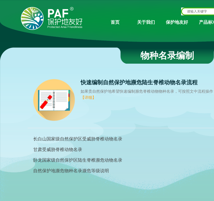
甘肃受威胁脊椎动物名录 (57, 149)
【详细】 (88, 97)
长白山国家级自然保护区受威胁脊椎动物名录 (77, 139)
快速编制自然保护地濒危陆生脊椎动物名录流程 (139, 82)
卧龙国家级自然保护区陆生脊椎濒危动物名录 (77, 160)
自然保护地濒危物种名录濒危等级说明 (71, 170)
